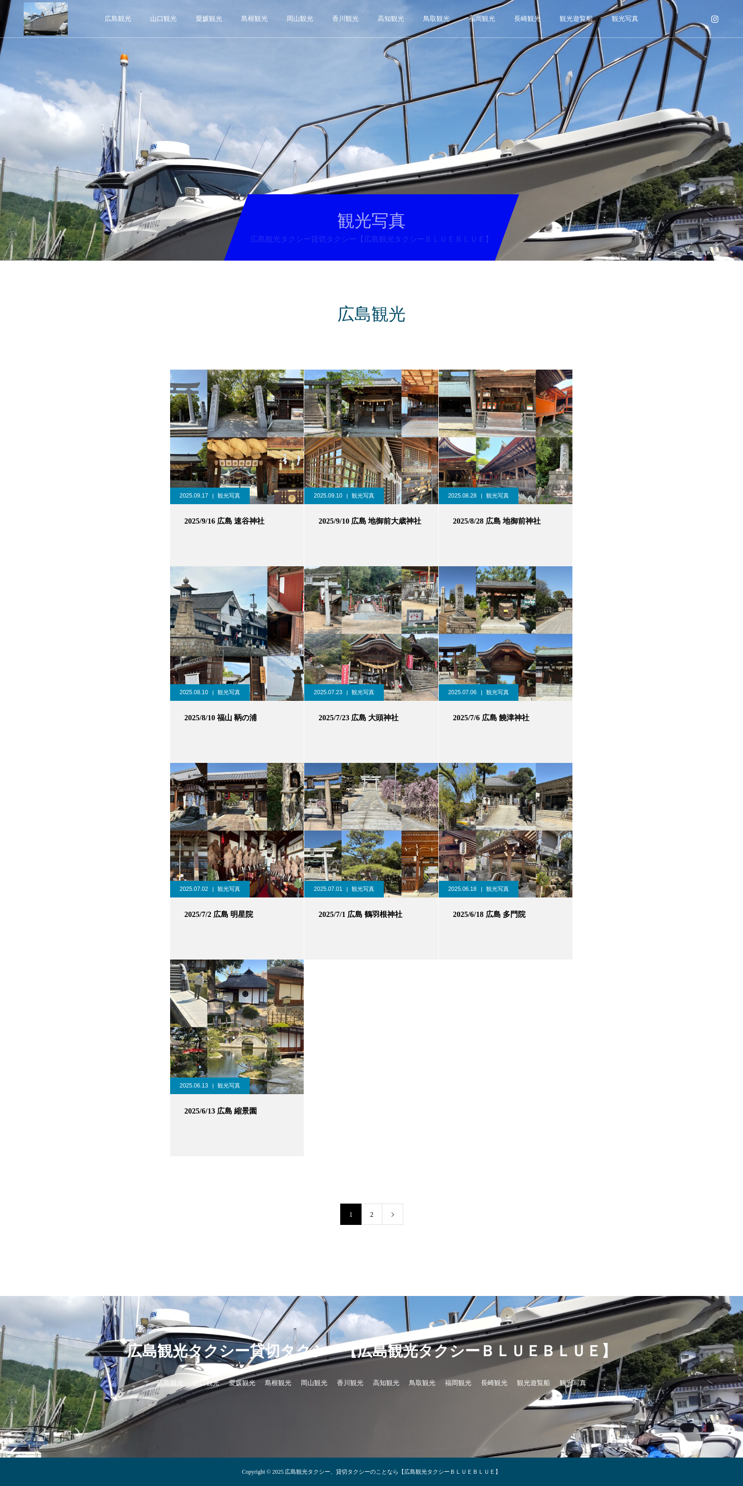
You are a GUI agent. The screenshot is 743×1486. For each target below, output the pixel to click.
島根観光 (254, 18)
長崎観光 (527, 18)
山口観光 (163, 18)
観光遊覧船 (576, 18)
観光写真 (625, 18)
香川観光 (345, 18)
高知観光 (391, 18)
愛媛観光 (209, 18)
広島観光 (118, 18)
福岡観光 (482, 18)
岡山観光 (300, 18)
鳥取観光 (436, 18)
